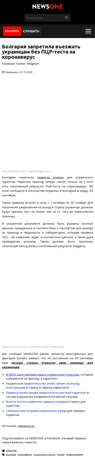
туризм (60, 454)
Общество (11, 450)
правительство (35, 383)
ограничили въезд (36, 411)
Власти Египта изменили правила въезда (36, 401)
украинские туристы (44, 454)
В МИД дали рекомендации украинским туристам (42, 374)
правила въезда (74, 454)
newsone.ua (26, 426)
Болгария (11, 454)
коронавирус (25, 454)
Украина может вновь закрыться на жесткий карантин (46, 393)
